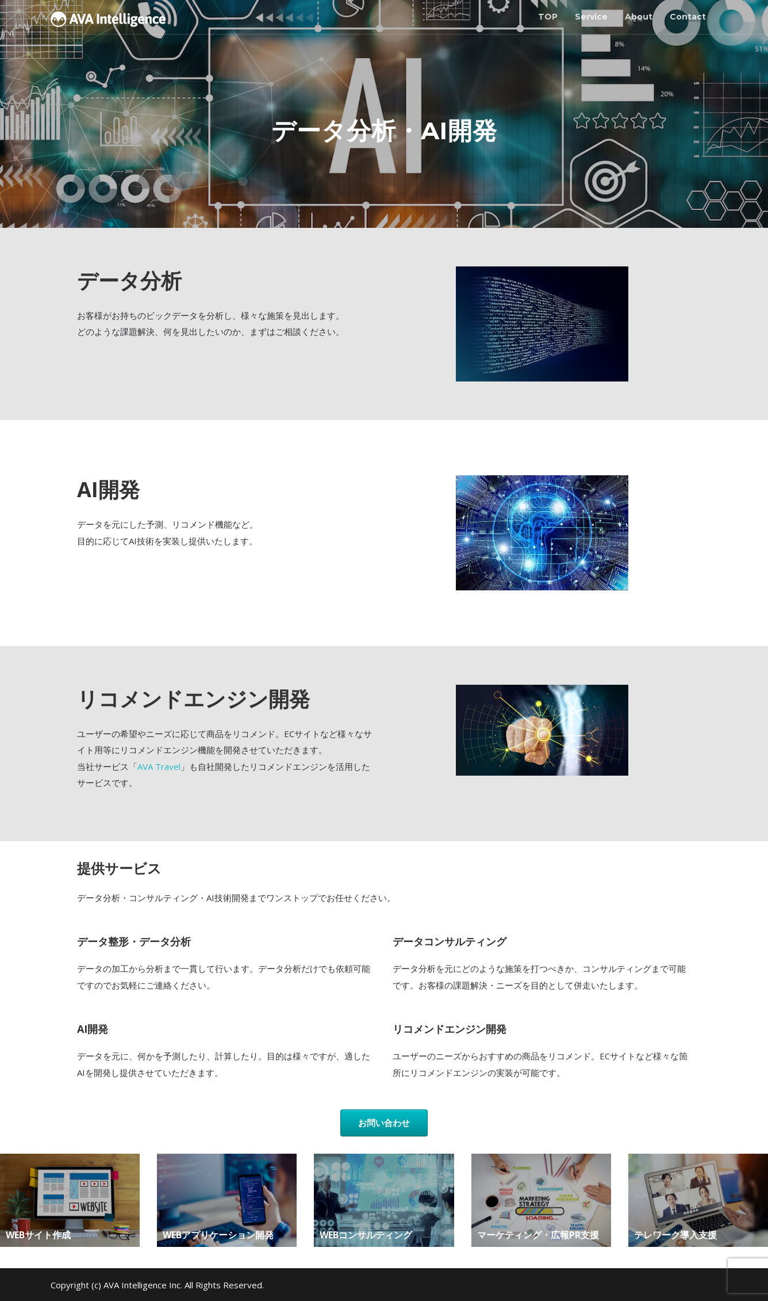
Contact (688, 17)
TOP (548, 17)
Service (591, 17)
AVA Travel (159, 766)
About (638, 17)
